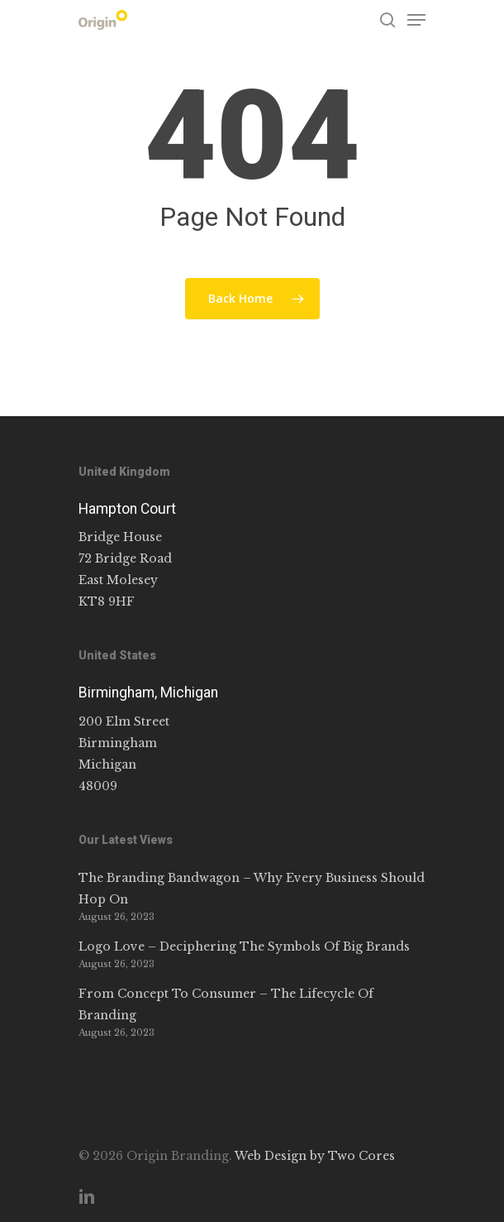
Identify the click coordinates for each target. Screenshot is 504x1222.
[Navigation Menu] (416, 20)
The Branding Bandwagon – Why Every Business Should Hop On (251, 888)
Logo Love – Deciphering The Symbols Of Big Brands (244, 946)
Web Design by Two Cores (315, 1155)
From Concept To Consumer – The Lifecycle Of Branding (225, 1004)
